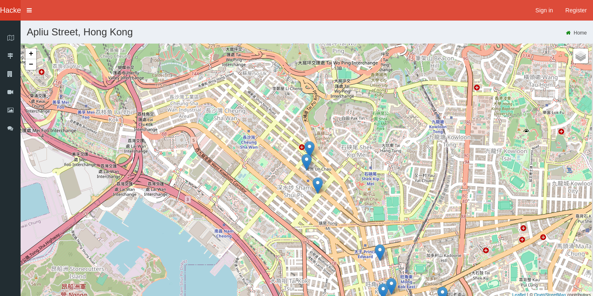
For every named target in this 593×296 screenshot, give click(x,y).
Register (576, 10)
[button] (29, 10)
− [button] (31, 64)
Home (576, 33)
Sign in (544, 10)
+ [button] (31, 54)
